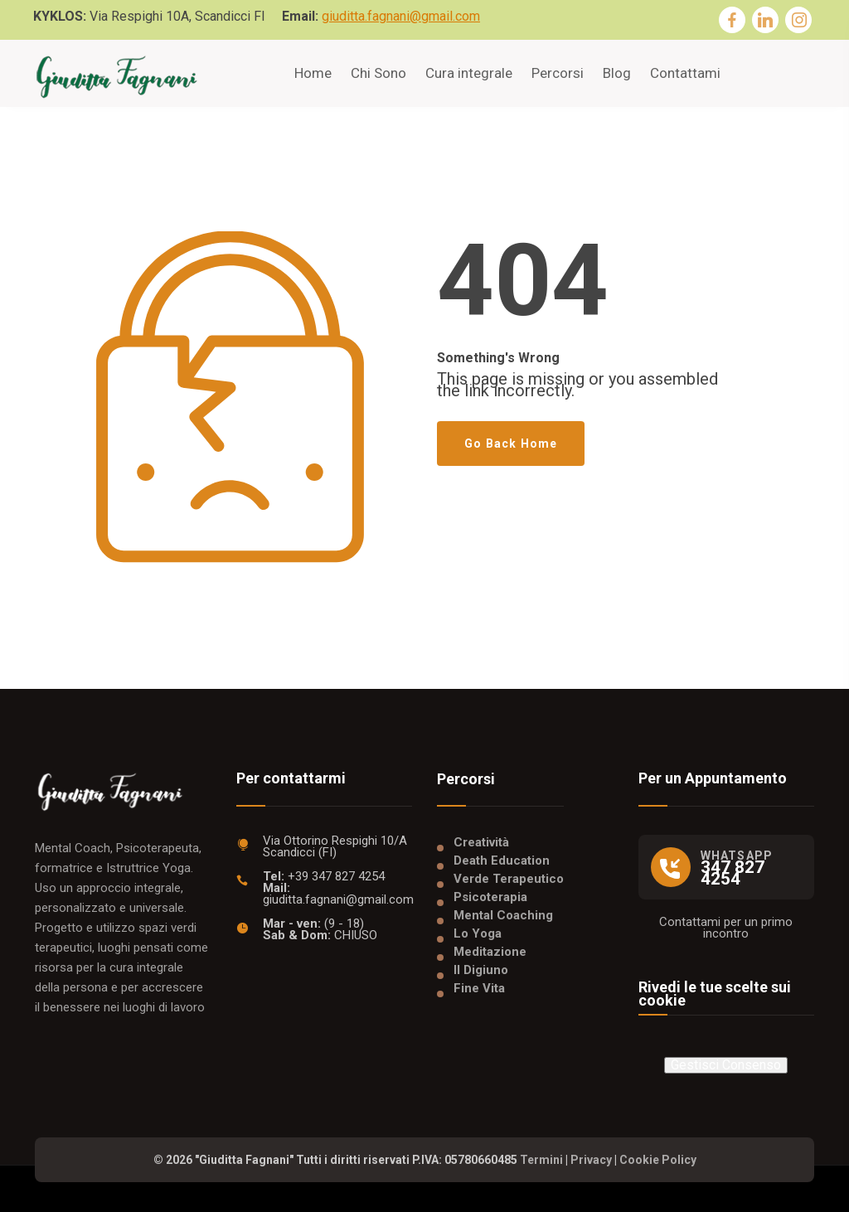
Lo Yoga (478, 933)
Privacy (591, 1159)
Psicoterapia (490, 897)
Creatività (481, 842)
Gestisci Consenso (726, 1065)
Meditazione (490, 951)
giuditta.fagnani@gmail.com (401, 16)
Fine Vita (479, 988)
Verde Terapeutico (509, 879)
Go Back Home (510, 443)
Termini (541, 1159)
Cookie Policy (657, 1159)
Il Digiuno (481, 970)
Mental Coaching (503, 915)
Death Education (502, 860)
